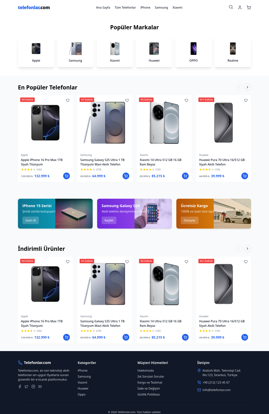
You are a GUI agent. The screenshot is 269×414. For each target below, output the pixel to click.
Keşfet (109, 220)
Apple (24, 155)
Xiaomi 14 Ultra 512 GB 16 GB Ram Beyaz (161, 162)
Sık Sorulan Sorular (150, 376)
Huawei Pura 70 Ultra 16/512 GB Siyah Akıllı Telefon (222, 162)
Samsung (161, 7)
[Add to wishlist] (68, 100)
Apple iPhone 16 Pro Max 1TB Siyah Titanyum (42, 162)
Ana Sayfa (103, 7)
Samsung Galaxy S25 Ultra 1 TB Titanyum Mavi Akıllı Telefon (102, 162)
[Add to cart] (66, 176)
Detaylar (190, 220)
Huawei (203, 155)
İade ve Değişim (148, 388)
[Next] (247, 87)
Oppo (82, 394)
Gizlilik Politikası (148, 394)
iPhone (145, 7)
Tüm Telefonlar (125, 7)
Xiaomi (178, 7)
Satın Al (30, 220)
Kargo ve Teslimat (149, 382)
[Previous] (238, 87)
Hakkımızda (145, 370)
